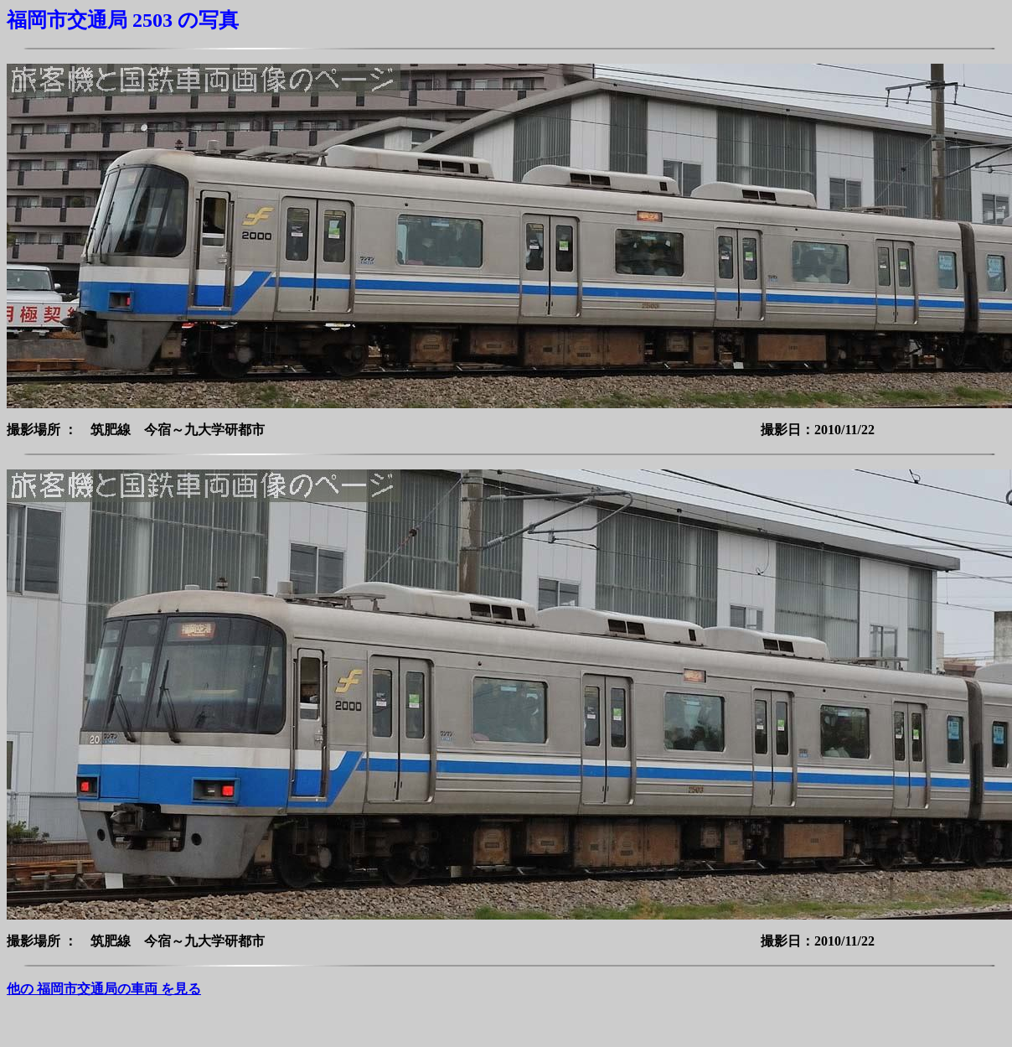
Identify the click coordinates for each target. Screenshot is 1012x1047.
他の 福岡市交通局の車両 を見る (104, 989)
